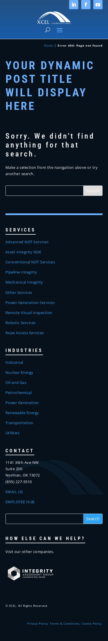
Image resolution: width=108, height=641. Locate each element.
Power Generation (22, 402)
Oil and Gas (15, 382)
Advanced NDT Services (27, 241)
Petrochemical (18, 392)
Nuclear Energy (19, 372)
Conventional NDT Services (30, 262)
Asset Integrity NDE (23, 252)
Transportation (19, 422)
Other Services (18, 292)
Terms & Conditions (64, 623)
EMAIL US (14, 491)
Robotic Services (20, 322)
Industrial (14, 362)
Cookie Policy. (92, 623)
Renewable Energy (22, 412)
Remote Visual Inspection (28, 312)
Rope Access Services (24, 332)
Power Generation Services (30, 302)
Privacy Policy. (38, 623)
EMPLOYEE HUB (20, 501)
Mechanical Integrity (24, 282)
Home (48, 45)
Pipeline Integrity (21, 272)
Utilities (12, 432)
